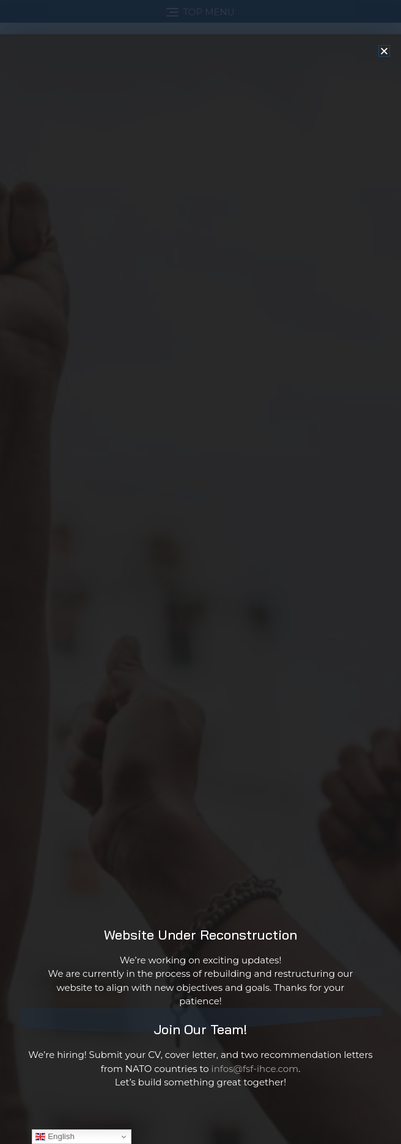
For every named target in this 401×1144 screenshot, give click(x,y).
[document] (200, 572)
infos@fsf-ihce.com (255, 1130)
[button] (384, 112)
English (54, 1137)
